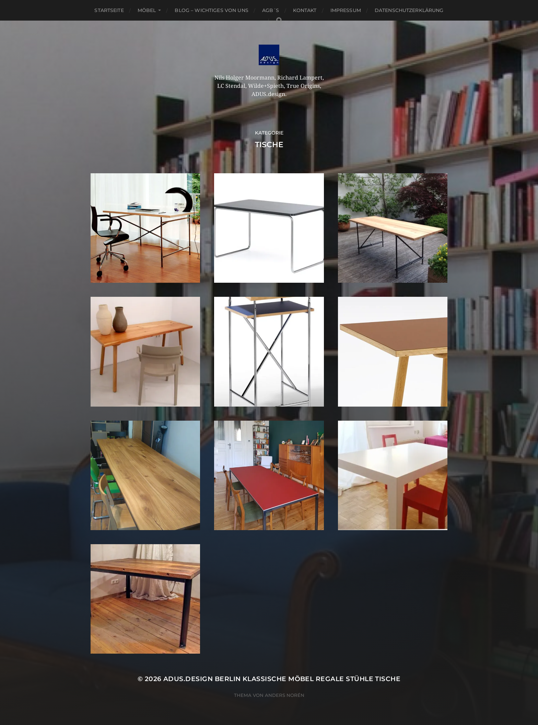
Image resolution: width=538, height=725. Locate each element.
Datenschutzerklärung (409, 10)
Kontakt (305, 10)
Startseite (109, 10)
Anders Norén (284, 695)
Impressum (345, 10)
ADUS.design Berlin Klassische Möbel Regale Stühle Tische (281, 679)
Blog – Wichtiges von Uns (211, 10)
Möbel (147, 10)
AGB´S (270, 10)
